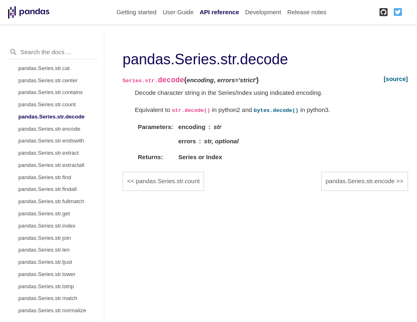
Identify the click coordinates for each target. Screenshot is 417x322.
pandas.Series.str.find (44, 177)
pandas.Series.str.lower (46, 274)
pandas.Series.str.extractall (51, 165)
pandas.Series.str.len (44, 250)
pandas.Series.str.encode (49, 129)
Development (263, 12)
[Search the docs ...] (52, 52)
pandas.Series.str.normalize (52, 310)
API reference (219, 12)
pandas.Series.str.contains (50, 92)
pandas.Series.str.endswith (51, 141)
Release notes (306, 12)
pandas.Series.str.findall (47, 189)
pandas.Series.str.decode (51, 117)
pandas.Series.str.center (48, 80)
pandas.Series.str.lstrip (46, 286)
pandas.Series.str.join (44, 238)
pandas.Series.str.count (47, 104)
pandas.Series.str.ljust (45, 262)
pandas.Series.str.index (46, 226)
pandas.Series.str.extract (48, 153)
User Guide (177, 12)
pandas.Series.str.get (44, 213)
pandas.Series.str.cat (44, 68)
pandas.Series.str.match (47, 298)
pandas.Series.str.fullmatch (51, 201)
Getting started (136, 12)
